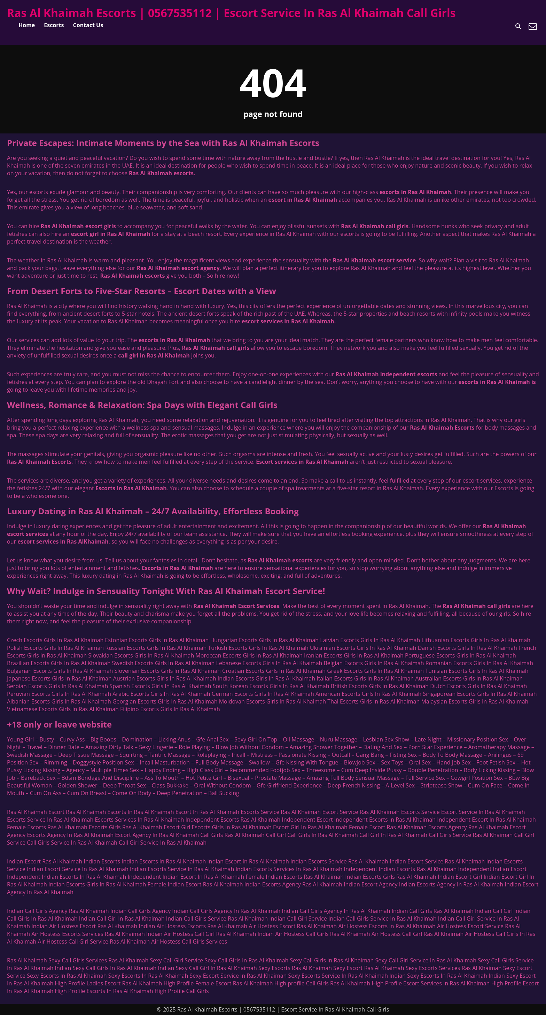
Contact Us (88, 25)
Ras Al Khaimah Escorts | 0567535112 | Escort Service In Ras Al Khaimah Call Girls (231, 12)
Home (26, 25)
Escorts (54, 25)
